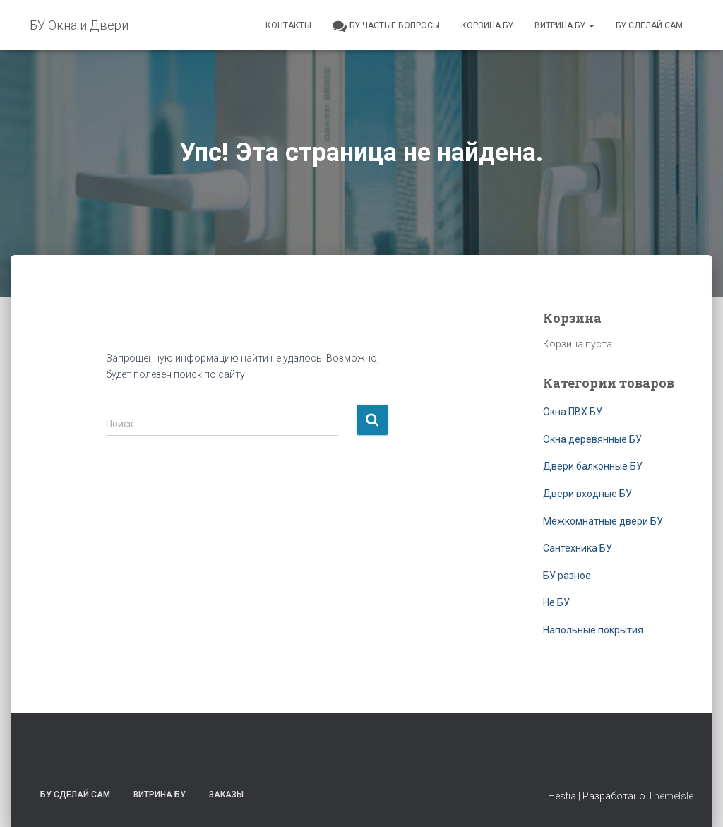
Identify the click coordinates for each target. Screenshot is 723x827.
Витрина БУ (564, 25)
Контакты (288, 25)
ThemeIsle (670, 796)
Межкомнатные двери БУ (603, 521)
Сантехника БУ (577, 548)
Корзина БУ (487, 25)
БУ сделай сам (649, 25)
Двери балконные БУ (593, 466)
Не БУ (556, 602)
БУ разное (567, 575)
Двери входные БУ (587, 493)
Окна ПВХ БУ (572, 411)
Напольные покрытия (593, 630)
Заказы (226, 794)
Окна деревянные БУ (592, 439)
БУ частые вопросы (386, 26)
